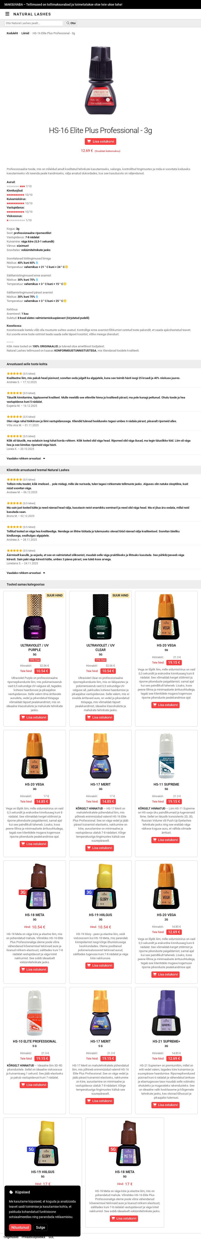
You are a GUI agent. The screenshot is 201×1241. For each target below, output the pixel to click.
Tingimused (10, 1237)
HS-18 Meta (34, 917)
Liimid (25, 33)
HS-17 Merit (101, 786)
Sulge (40, 1227)
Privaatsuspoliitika (33, 1237)
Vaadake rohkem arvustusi (26, 458)
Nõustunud (20, 1227)
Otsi (71, 23)
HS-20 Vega (166, 647)
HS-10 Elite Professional (34, 1043)
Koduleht (12, 33)
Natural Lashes (32, 14)
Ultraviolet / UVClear (101, 649)
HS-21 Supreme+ (166, 1043)
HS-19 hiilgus (100, 917)
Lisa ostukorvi (100, 141)
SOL (51, 1237)
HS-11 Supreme (166, 786)
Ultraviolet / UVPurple (35, 649)
